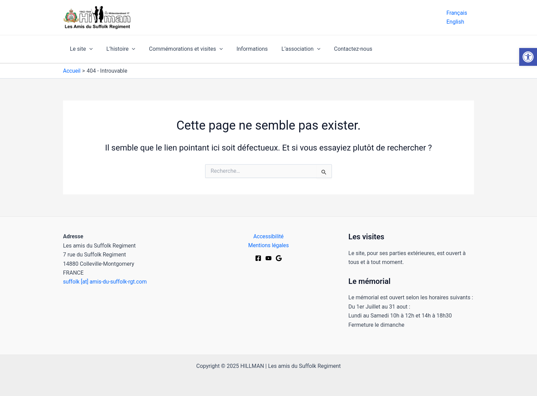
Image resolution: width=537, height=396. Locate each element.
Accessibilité (268, 236)
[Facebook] (258, 258)
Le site (79, 49)
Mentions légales (268, 245)
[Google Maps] (279, 258)
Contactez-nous (338, 49)
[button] (528, 57)
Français (456, 13)
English (455, 22)
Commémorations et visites (179, 49)
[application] (88, 49)
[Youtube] (268, 258)
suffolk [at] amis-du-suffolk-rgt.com (106, 281)
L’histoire (116, 49)
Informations (242, 49)
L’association (288, 49)
